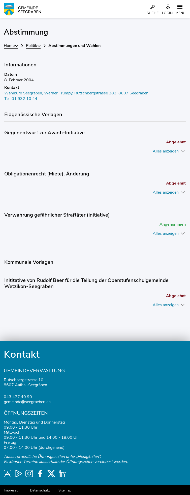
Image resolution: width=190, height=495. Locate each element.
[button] (33, 45)
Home (9, 45)
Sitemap (64, 490)
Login (167, 13)
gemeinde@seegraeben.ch (27, 402)
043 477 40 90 (18, 397)
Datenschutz (40, 490)
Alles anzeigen (166, 151)
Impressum (12, 490)
